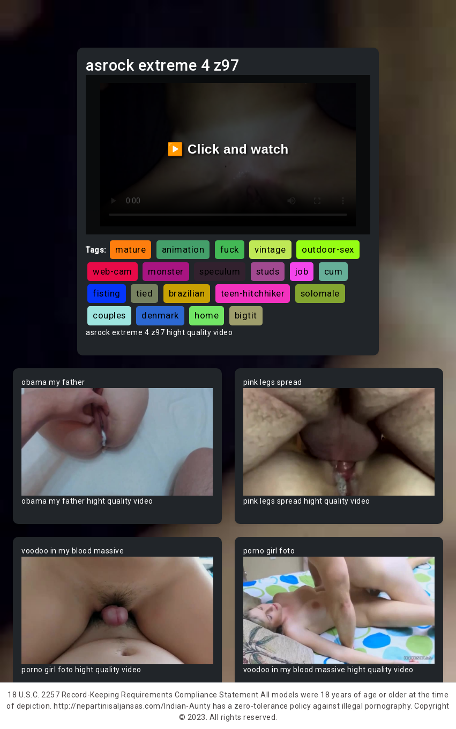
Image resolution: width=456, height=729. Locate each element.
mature (130, 249)
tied (144, 293)
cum (333, 271)
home (207, 315)
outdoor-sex (328, 249)
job (302, 271)
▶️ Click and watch (228, 149)
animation (183, 249)
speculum (219, 271)
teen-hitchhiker (253, 293)
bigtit (246, 315)
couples (109, 315)
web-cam (112, 271)
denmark (160, 315)
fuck (229, 249)
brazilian (187, 293)
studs (268, 271)
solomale (320, 293)
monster (166, 271)
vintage (270, 249)
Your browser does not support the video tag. (117, 442)
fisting (107, 293)
